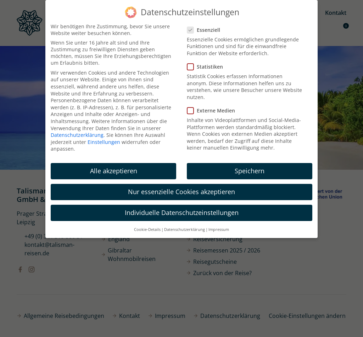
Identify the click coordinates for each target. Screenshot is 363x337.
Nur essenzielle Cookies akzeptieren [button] (181, 191)
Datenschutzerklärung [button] (184, 229)
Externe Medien (213, 110)
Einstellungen (104, 142)
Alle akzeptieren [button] (113, 171)
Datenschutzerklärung (77, 135)
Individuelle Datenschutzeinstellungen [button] (182, 212)
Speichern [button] (249, 171)
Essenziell (206, 30)
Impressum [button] (218, 229)
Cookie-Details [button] (147, 229)
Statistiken (207, 66)
